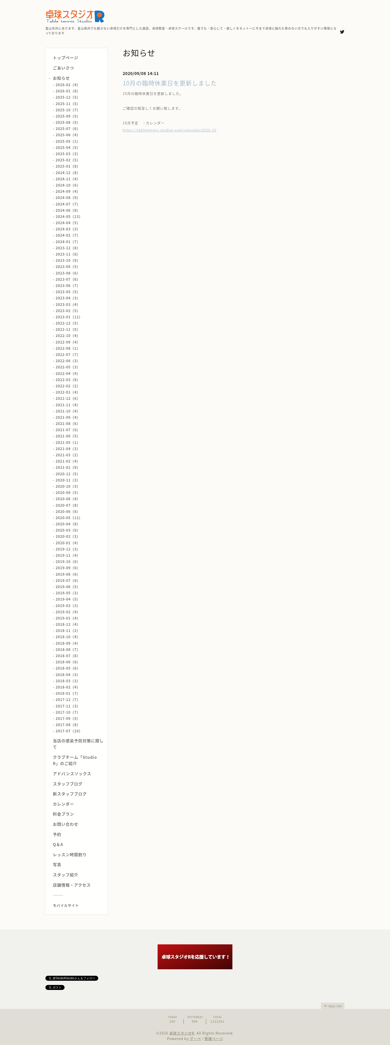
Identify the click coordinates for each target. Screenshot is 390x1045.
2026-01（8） (68, 90)
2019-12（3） (68, 549)
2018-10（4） (68, 636)
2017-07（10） (69, 730)
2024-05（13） (69, 216)
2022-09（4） (68, 342)
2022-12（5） (68, 323)
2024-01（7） (68, 241)
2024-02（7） (68, 235)
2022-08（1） (68, 348)
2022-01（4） (68, 392)
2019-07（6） (68, 580)
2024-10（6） (68, 185)
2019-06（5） (68, 586)
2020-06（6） (68, 511)
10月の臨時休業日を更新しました (170, 82)
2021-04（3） (68, 448)
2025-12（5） (68, 97)
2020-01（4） (68, 542)
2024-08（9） (68, 197)
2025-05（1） (68, 141)
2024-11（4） (68, 178)
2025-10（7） (68, 109)
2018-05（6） (68, 668)
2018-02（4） (68, 687)
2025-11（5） (68, 103)
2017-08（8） (68, 724)
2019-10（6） (68, 561)
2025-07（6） (68, 128)
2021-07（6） (68, 429)
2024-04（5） (68, 222)
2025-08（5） (68, 122)
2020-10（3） (68, 486)
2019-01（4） (68, 618)
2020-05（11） (69, 517)
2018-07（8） (68, 655)
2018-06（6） (68, 661)
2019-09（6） (68, 567)
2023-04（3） (68, 297)
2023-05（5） (68, 291)
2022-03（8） (68, 379)
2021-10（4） (68, 411)
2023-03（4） (68, 304)
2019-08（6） (68, 574)
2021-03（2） (68, 454)
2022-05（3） (68, 366)
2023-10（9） (68, 260)
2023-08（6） (68, 273)
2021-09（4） (68, 417)
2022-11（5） (68, 329)
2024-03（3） (68, 228)
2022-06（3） (68, 360)
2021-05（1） (68, 442)
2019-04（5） (68, 599)
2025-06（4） (68, 134)
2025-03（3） (68, 153)
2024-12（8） (68, 172)
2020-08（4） (68, 498)
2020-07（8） (68, 505)
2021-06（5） (68, 435)
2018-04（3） (68, 674)
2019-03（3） (68, 605)
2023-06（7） (68, 285)
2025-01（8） (68, 166)
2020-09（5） (68, 492)
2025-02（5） (68, 159)
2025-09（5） (68, 116)
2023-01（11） (69, 316)
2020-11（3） (68, 480)
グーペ (195, 1038)
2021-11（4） (68, 404)
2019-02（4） (68, 611)
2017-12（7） (68, 699)
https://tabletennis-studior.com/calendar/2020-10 (169, 130)
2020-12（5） (68, 473)
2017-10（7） (68, 712)
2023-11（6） (68, 254)
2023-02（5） (68, 310)
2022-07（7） (68, 354)
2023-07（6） (68, 279)
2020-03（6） (68, 530)
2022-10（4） (68, 335)
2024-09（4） (68, 191)
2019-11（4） (68, 555)
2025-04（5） (68, 147)
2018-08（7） (68, 649)
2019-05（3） (68, 592)
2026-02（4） (68, 84)
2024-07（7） (68, 204)
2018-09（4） (68, 643)
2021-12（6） (68, 398)
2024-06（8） (68, 210)
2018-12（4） (68, 624)
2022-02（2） (68, 385)
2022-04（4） (68, 373)
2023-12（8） (68, 247)
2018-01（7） (68, 693)
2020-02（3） (68, 536)
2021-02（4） (68, 461)
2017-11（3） (68, 705)
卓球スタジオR (181, 1033)
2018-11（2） (68, 630)
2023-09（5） (68, 266)
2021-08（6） (68, 423)
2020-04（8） (68, 523)
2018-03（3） (68, 680)
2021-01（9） (68, 467)
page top (332, 1005)
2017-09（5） (68, 718)
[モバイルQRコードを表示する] (78, 905)
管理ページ (213, 1038)
